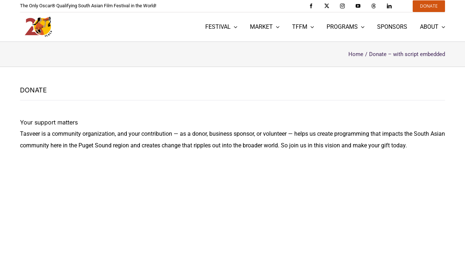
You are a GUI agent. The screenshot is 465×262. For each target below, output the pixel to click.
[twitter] (327, 6)
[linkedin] (389, 6)
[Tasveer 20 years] (38, 27)
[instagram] (342, 6)
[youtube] (358, 6)
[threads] (374, 6)
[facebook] (311, 6)
